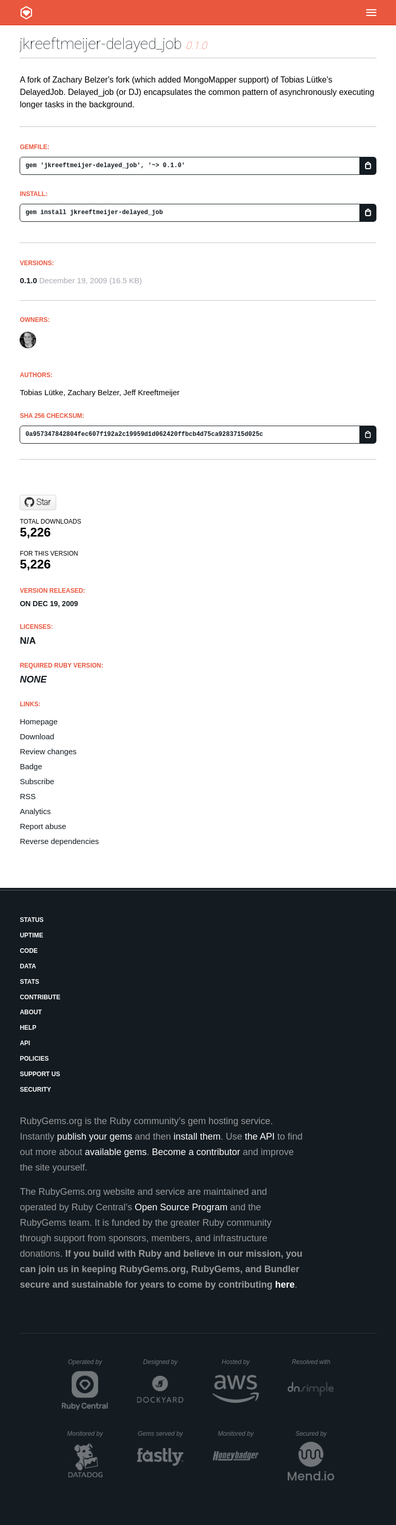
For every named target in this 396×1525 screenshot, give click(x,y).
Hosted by (240, 1362)
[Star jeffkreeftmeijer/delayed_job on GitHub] (38, 502)
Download (37, 736)
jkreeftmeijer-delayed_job (101, 44)
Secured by (314, 1433)
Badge (31, 766)
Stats (29, 981)
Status (31, 919)
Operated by (88, 1365)
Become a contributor (196, 1152)
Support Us (40, 1074)
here (285, 1284)
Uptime (31, 935)
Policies (34, 1058)
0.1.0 (28, 280)
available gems (116, 1152)
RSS (28, 796)
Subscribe (37, 781)
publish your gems (94, 1136)
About (31, 1012)
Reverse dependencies (59, 841)
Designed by (163, 1362)
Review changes (48, 751)
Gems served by (161, 1433)
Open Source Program (181, 1207)
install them (197, 1136)
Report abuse (43, 826)
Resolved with (313, 1362)
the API (260, 1136)
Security (35, 1089)
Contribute (40, 997)
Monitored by (87, 1433)
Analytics (35, 811)
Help (28, 1027)
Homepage (38, 721)
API (25, 1043)
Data (28, 966)
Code (29, 950)
